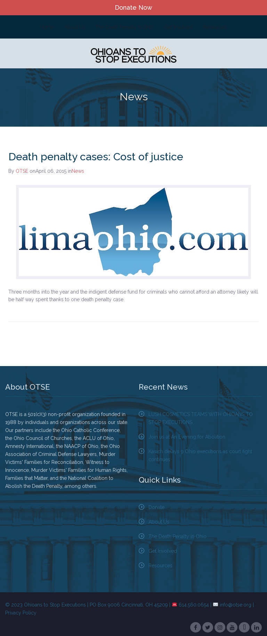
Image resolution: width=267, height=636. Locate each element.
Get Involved (178, 27)
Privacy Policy (21, 613)
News (78, 171)
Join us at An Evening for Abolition (186, 437)
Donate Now (133, 7)
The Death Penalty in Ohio (125, 27)
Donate (156, 507)
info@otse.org (235, 605)
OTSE (22, 171)
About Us (74, 27)
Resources (215, 27)
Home (47, 27)
